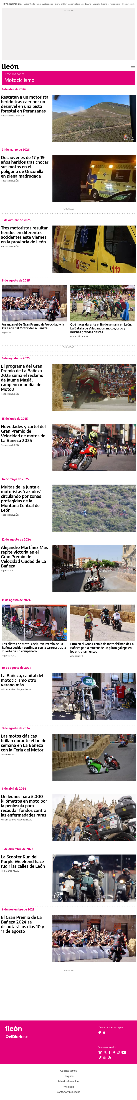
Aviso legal (68, 1086)
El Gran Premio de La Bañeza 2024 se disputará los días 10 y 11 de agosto (22, 924)
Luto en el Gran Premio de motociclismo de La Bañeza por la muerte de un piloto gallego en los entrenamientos (102, 647)
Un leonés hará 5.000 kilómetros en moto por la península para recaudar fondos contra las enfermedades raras (24, 805)
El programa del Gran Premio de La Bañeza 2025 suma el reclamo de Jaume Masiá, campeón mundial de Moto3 (22, 377)
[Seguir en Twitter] (105, 1052)
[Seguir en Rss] (109, 1057)
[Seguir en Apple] (104, 1032)
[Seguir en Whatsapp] (104, 1057)
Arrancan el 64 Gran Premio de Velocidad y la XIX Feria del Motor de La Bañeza (33, 326)
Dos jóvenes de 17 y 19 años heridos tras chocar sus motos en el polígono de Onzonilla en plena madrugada (24, 166)
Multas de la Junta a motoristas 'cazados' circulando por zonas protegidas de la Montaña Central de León (21, 498)
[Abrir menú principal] (133, 66)
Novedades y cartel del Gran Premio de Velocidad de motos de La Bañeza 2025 (23, 433)
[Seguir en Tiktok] (100, 1057)
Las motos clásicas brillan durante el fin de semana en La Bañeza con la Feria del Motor (23, 742)
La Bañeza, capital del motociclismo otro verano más (22, 680)
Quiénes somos (68, 1070)
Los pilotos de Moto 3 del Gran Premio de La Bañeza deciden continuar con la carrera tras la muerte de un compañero (34, 647)
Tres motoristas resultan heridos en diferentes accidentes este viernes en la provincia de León (25, 234)
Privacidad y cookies (68, 1081)
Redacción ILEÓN (10, 180)
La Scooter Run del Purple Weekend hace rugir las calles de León (23, 861)
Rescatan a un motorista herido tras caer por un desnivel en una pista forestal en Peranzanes (25, 103)
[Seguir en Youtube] (123, 1052)
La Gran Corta (29, 4)
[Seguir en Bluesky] (100, 1052)
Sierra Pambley (61, 4)
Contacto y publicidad (68, 1091)
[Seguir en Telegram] (113, 1052)
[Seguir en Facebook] (109, 1052)
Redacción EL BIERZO (12, 115)
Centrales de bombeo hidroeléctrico (107, 4)
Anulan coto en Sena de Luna (79, 4)
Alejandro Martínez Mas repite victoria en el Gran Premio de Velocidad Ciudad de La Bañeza (24, 556)
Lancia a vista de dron (45, 4)
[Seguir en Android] (99, 1032)
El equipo (68, 1076)
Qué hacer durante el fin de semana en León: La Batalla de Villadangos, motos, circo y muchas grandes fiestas (101, 328)
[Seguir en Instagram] (118, 1052)
